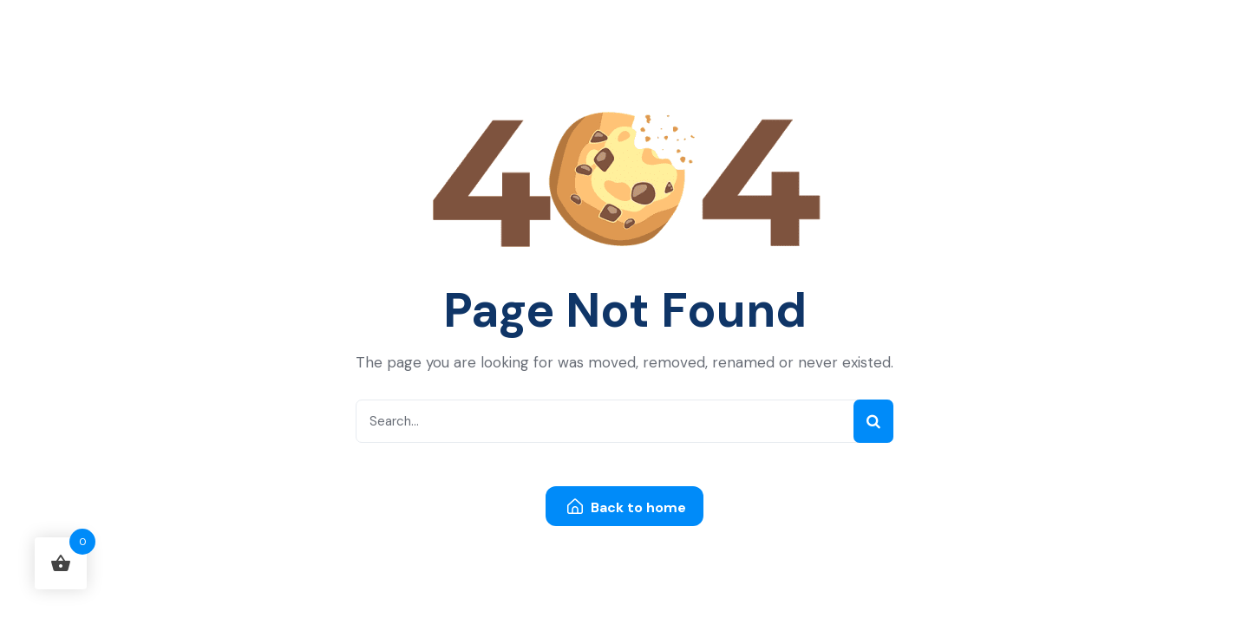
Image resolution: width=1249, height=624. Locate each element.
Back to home (626, 507)
